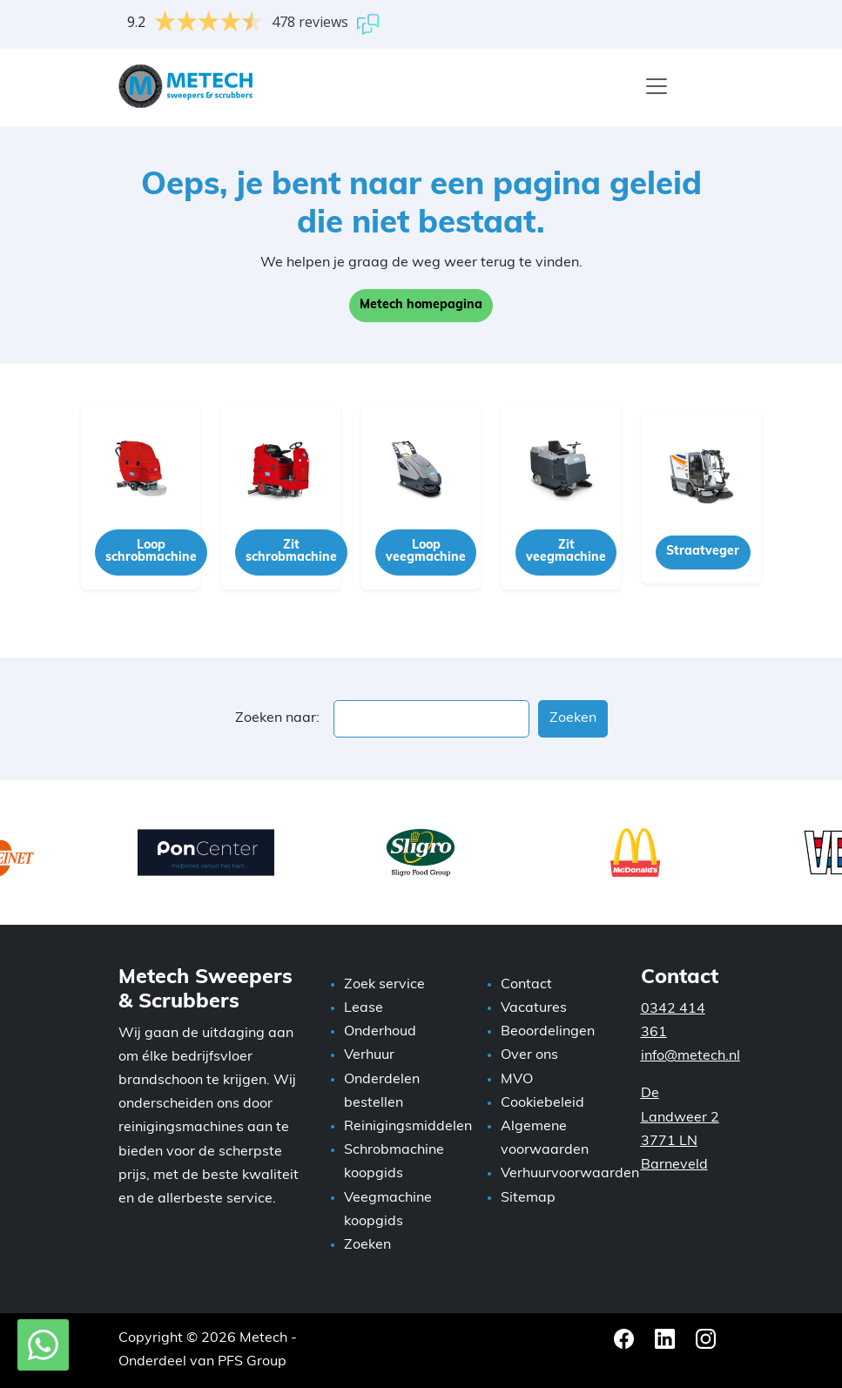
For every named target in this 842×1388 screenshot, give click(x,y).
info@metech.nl (690, 1056)
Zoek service (384, 985)
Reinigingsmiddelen (408, 1127)
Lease (363, 1008)
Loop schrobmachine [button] (151, 551)
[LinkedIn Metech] (666, 1338)
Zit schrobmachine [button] (291, 551)
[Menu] (656, 86)
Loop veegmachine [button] (426, 551)
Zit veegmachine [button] (566, 551)
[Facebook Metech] (625, 1338)
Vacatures (534, 1008)
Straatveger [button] (702, 551)
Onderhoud (380, 1032)
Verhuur (369, 1055)
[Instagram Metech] (706, 1338)
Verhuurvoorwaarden (570, 1174)
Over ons (529, 1055)
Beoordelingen (548, 1032)
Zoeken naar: (277, 718)
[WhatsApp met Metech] (43, 1345)
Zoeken (367, 1245)
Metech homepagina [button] (421, 305)
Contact (526, 985)
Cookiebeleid (542, 1103)
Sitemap (528, 1198)
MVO (517, 1080)
